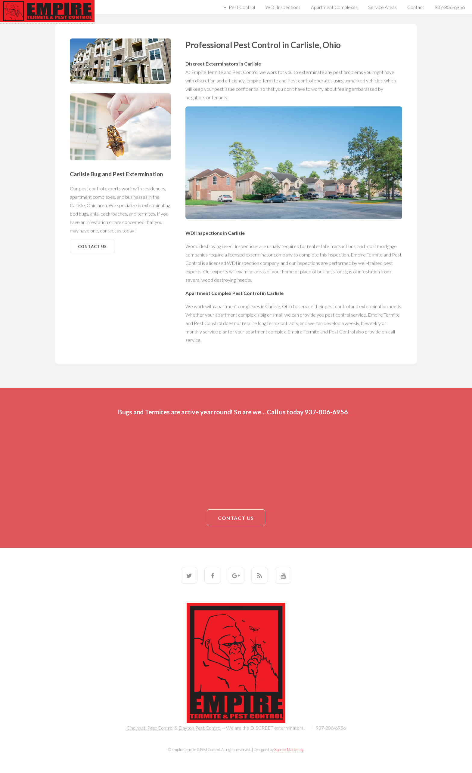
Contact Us (92, 246)
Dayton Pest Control (200, 728)
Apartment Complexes (334, 7)
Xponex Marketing (288, 749)
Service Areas (382, 7)
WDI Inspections (283, 7)
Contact (415, 7)
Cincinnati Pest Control (149, 728)
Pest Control (242, 7)
